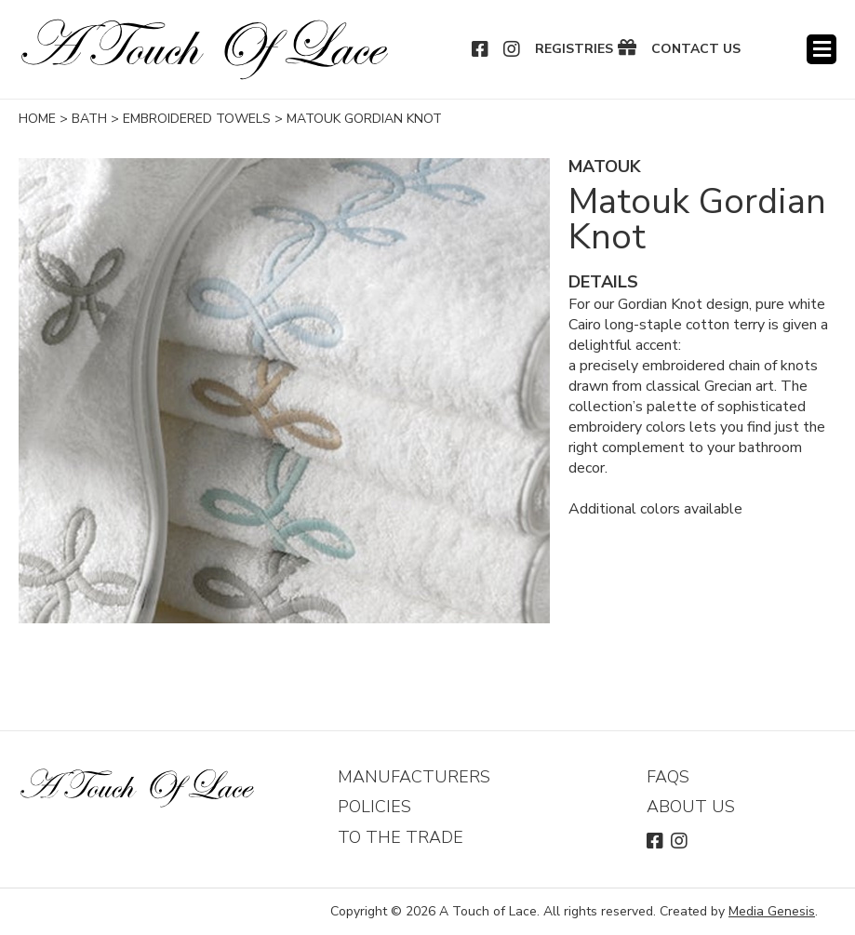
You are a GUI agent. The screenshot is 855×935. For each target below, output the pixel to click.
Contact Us (696, 49)
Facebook (481, 49)
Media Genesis (771, 911)
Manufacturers (414, 777)
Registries (574, 49)
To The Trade (400, 837)
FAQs (668, 777)
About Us (691, 806)
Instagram (512, 49)
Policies (374, 806)
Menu (821, 49)
